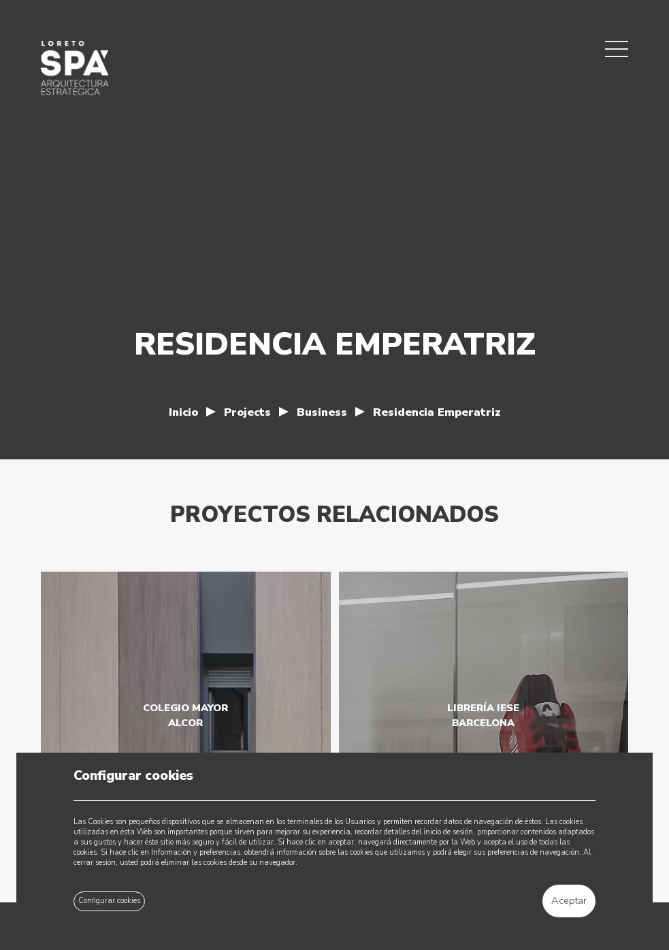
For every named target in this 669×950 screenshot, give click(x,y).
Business (322, 412)
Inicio (183, 412)
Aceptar (569, 900)
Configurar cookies (109, 901)
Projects (247, 412)
